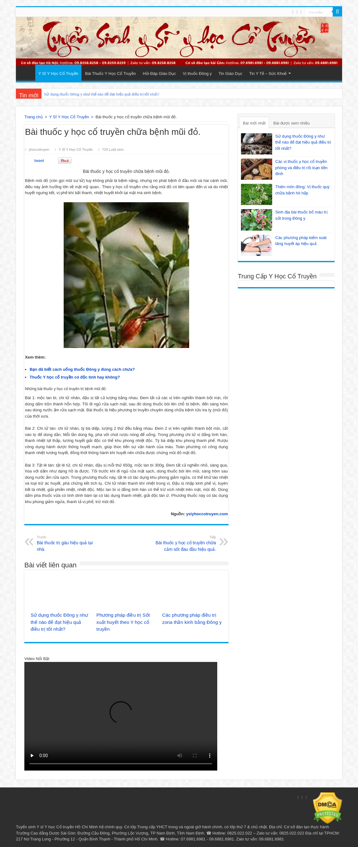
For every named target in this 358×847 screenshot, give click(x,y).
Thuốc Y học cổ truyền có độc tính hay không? (75, 377)
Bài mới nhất (254, 123)
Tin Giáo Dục (230, 73)
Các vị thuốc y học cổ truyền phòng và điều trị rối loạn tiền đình (301, 167)
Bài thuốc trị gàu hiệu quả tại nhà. (69, 543)
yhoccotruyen (39, 149)
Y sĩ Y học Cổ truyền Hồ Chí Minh (67, 827)
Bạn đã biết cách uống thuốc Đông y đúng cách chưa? (82, 369)
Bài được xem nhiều (291, 123)
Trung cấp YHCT (152, 827)
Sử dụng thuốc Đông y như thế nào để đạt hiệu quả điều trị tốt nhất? (101, 94)
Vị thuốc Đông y (197, 73)
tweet (39, 160)
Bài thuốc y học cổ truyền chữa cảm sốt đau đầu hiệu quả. (184, 543)
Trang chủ (33, 117)
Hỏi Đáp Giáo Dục (159, 73)
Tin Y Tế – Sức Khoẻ (268, 73)
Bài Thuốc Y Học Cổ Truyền (110, 73)
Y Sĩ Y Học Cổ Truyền (58, 73)
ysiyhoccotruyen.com (206, 514)
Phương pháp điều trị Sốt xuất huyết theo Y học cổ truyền (123, 622)
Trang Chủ (27, 72)
